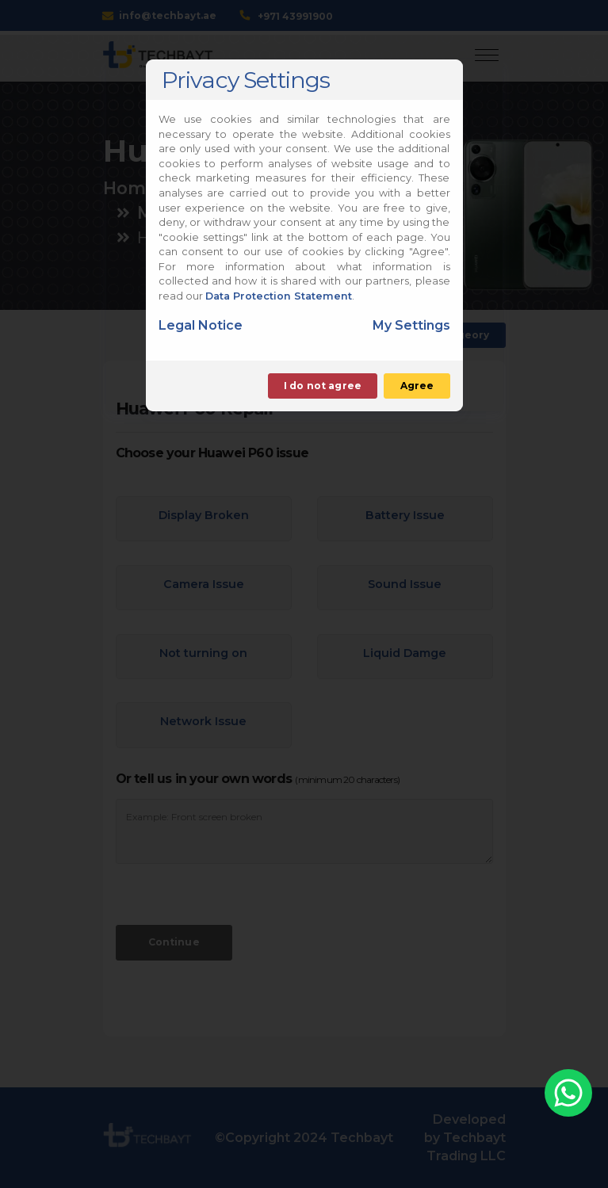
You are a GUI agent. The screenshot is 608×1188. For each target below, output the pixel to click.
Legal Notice (201, 325)
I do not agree (322, 386)
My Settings (411, 325)
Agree (417, 386)
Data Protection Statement (278, 296)
